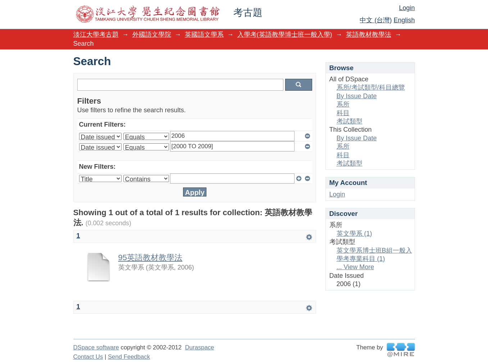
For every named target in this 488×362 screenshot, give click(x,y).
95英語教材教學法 (150, 257)
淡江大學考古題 (96, 34)
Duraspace (199, 347)
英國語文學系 (204, 34)
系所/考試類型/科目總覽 (371, 87)
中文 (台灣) (376, 20)
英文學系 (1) (354, 233)
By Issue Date (357, 96)
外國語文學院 (151, 34)
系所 (343, 104)
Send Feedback (129, 356)
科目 (343, 113)
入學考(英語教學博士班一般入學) (284, 34)
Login (407, 8)
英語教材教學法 (368, 34)
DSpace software (96, 347)
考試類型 (349, 121)
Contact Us (88, 356)
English (404, 20)
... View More (355, 267)
